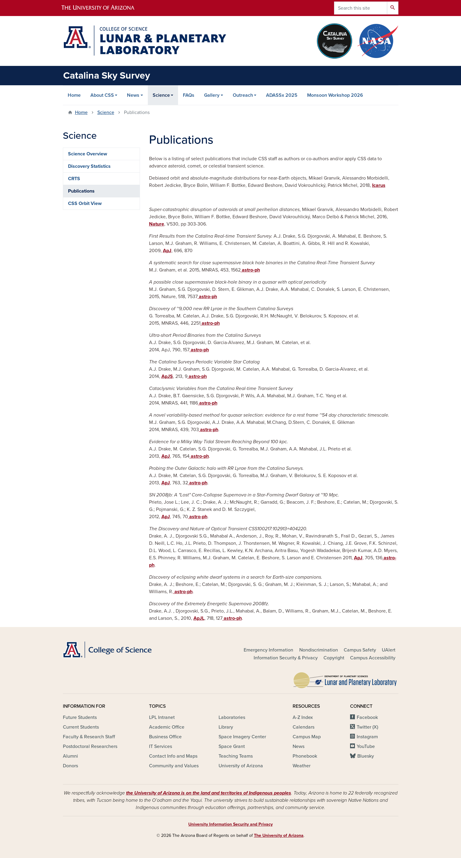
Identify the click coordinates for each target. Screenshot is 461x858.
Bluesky (365, 756)
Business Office (165, 737)
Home (74, 95)
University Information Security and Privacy (230, 824)
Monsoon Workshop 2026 (335, 95)
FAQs (188, 95)
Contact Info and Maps (173, 756)
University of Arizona (241, 766)
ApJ (167, 251)
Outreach (243, 95)
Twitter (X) (367, 727)
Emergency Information (268, 650)
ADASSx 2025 (281, 95)
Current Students (81, 727)
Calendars (303, 727)
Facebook (367, 717)
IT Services (160, 746)
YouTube (366, 746)
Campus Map (307, 737)
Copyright (333, 658)
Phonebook (305, 756)
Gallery (211, 95)
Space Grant (232, 746)
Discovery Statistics (89, 166)
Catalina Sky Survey (106, 75)
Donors (70, 766)
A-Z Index (303, 717)
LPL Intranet (162, 717)
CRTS (74, 179)
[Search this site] (360, 8)
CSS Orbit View (85, 203)
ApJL (198, 618)
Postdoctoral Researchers (90, 746)
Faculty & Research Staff (89, 737)
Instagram (367, 737)
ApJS (167, 376)
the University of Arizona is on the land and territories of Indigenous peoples (208, 793)
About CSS (102, 95)
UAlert (388, 650)
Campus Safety (360, 650)
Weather (301, 766)
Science (161, 95)
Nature (156, 224)
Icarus (378, 185)
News (133, 95)
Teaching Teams (236, 756)
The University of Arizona (279, 835)
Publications (81, 191)
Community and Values (174, 766)
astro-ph (250, 270)
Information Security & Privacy (286, 658)
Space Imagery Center (242, 737)
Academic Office (166, 727)
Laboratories (232, 717)
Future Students (80, 717)
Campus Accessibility (372, 658)
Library (226, 727)
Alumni (70, 756)
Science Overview (87, 154)
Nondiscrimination (318, 650)
